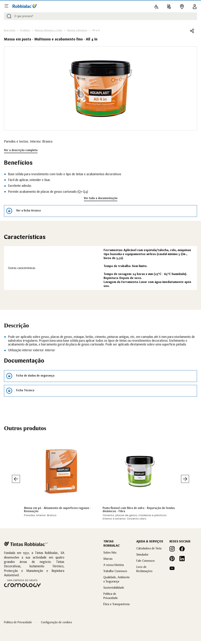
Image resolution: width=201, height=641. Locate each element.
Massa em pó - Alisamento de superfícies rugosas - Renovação (57, 509)
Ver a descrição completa (21, 150)
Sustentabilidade (113, 587)
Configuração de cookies (56, 622)
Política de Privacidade (18, 622)
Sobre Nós (110, 552)
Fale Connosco (145, 561)
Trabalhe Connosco (115, 571)
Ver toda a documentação (100, 198)
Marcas (108, 559)
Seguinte (185, 479)
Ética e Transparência (116, 604)
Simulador (142, 554)
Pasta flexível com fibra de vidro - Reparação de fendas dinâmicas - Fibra (139, 509)
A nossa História (113, 565)
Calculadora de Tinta (148, 548)
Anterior (16, 479)
